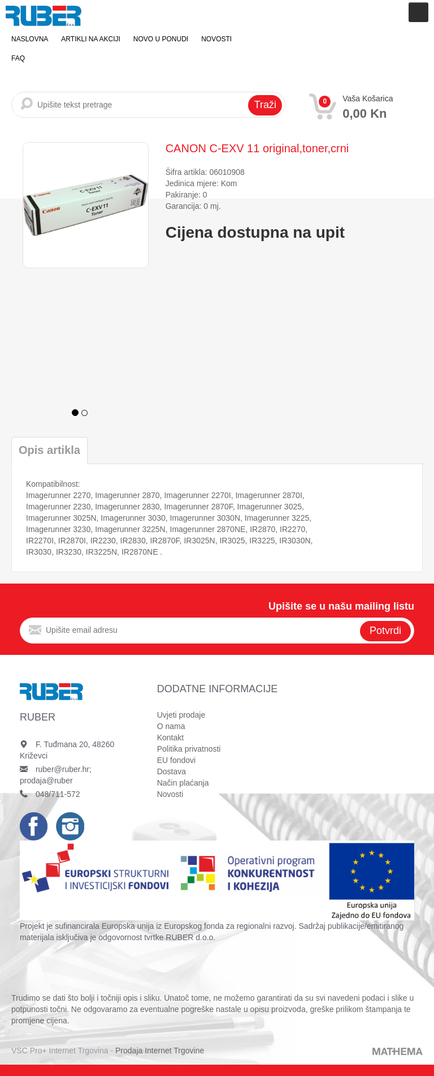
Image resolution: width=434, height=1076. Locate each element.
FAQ (18, 58)
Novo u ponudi (160, 39)
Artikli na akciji (90, 39)
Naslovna (29, 39)
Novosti (216, 39)
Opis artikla (49, 450)
